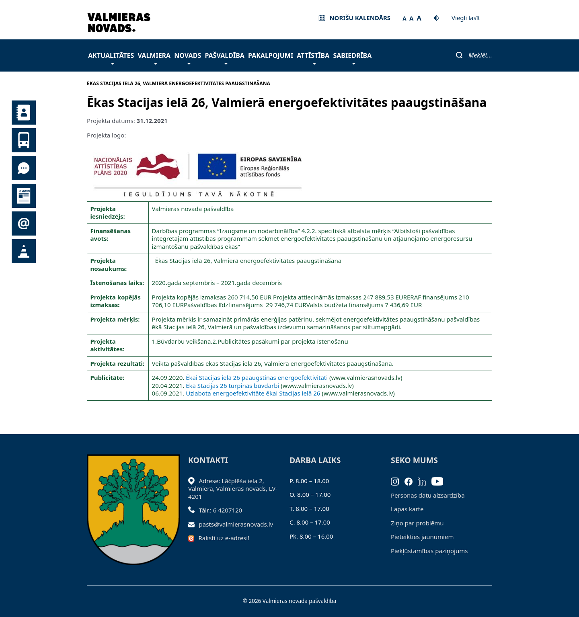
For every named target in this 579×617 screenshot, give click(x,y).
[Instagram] (397, 481)
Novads (187, 57)
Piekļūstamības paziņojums (429, 551)
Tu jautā (24, 168)
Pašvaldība (224, 57)
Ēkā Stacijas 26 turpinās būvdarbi (232, 385)
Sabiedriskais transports (24, 140)
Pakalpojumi (270, 55)
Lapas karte (407, 509)
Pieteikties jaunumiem (24, 223)
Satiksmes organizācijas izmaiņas (24, 251)
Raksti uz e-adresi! (224, 538)
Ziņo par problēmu (417, 523)
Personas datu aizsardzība (428, 495)
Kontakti (24, 112)
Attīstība (313, 57)
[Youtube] (440, 481)
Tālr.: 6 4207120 (220, 510)
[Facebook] (411, 481)
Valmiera (154, 57)
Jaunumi (24, 196)
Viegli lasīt (466, 18)
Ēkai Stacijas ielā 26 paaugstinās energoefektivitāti (257, 377)
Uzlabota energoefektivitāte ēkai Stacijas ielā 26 (253, 393)
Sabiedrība (352, 57)
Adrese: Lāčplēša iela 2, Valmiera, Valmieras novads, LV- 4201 (232, 488)
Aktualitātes (111, 57)
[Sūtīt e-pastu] (193, 524)
